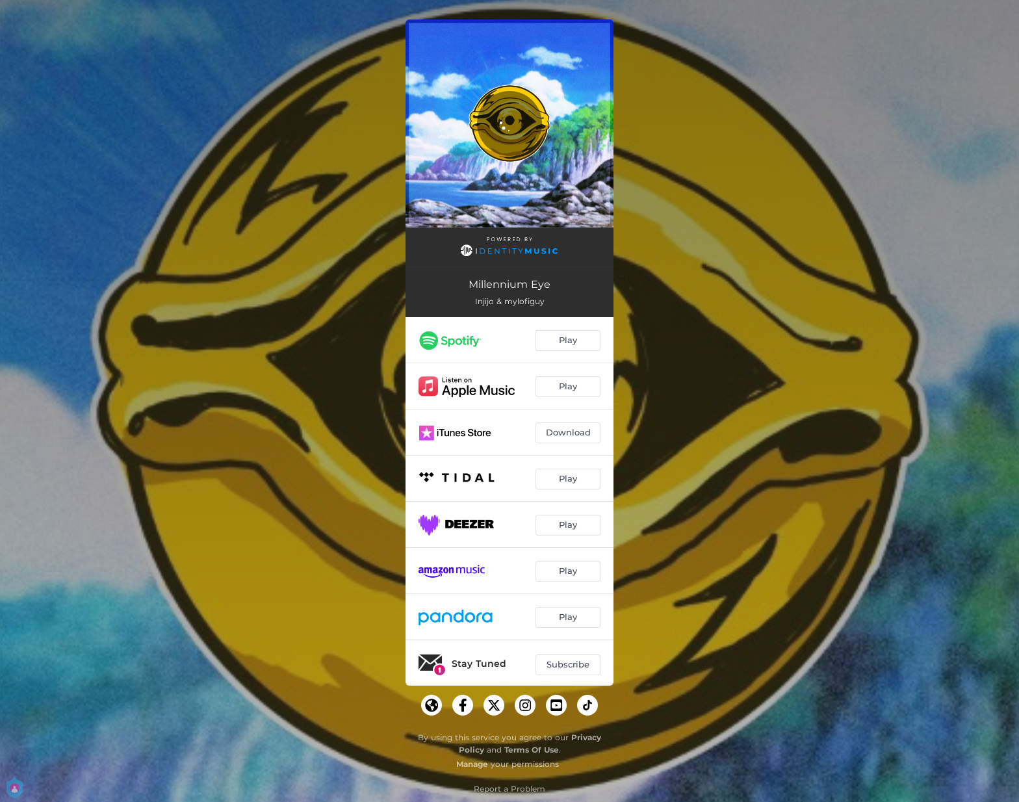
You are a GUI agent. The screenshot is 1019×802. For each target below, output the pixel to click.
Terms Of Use (531, 750)
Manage (472, 764)
